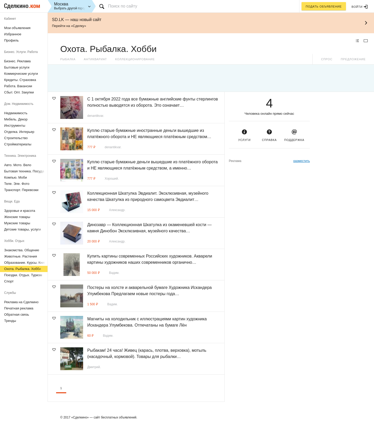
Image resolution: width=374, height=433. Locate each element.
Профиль (11, 40)
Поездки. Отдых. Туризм (23, 275)
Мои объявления (17, 28)
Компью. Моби (15, 177)
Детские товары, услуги (22, 229)
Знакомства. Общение (21, 250)
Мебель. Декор (16, 119)
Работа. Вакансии (18, 86)
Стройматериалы (17, 144)
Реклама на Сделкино (21, 302)
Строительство (16, 138)
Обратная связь (16, 314)
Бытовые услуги (16, 67)
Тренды (10, 321)
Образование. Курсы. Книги (25, 263)
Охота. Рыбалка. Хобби (22, 269)
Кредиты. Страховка (20, 80)
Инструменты (14, 125)
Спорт (9, 281)
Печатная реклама (18, 308)
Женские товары (17, 217)
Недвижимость (15, 113)
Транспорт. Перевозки (21, 190)
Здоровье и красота (19, 211)
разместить (301, 161)
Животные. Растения (20, 256)
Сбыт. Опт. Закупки (19, 92)
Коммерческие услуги (21, 74)
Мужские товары (17, 223)
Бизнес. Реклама (17, 61)
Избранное (12, 34)
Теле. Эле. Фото (16, 184)
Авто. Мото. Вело (17, 165)
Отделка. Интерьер (19, 132)
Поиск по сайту (122, 6)
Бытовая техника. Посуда (24, 171)
